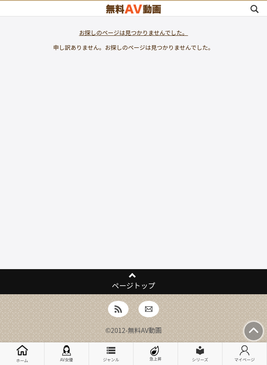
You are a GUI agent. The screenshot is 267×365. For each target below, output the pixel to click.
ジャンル (111, 354)
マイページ (244, 354)
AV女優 (66, 354)
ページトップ (133, 285)
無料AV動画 (145, 330)
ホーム (22, 353)
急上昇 (156, 354)
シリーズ (200, 354)
